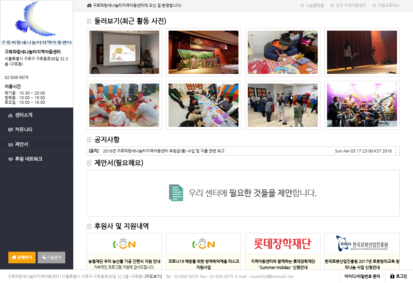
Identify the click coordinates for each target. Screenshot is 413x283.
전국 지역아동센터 (351, 5)
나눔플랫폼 (315, 5)
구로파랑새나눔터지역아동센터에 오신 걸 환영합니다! (137, 5)
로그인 (401, 276)
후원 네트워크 (28, 158)
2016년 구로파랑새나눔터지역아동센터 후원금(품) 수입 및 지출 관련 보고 (156, 150)
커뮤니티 (23, 129)
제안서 (21, 144)
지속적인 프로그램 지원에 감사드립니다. (124, 263)
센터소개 (23, 115)
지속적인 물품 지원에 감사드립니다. (203, 266)
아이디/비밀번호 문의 (362, 276)
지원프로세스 (389, 5)
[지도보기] (153, 276)
